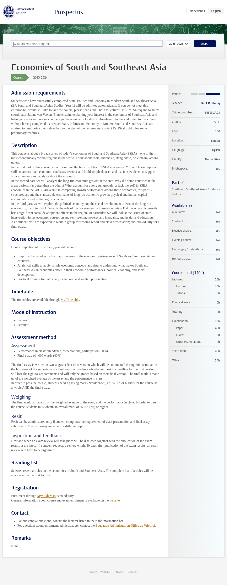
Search (204, 44)
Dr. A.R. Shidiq (210, 103)
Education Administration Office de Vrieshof (125, 525)
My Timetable (69, 299)
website (115, 500)
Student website (99, 572)
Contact (133, 572)
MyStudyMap (46, 496)
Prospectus (68, 12)
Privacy (119, 572)
